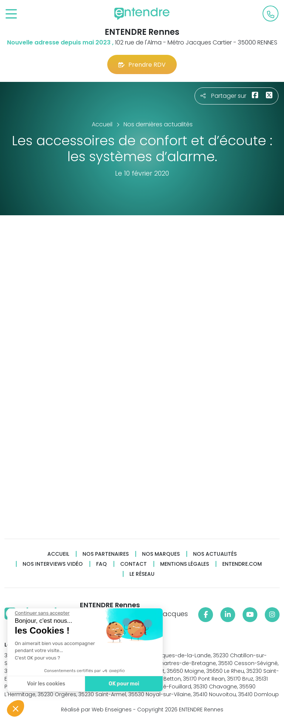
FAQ (101, 564)
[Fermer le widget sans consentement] (41, 613)
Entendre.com (242, 564)
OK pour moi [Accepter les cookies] (123, 684)
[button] (15, 708)
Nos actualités (215, 554)
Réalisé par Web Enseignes (96, 709)
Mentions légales (184, 564)
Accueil (58, 554)
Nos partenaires (105, 554)
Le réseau (142, 574)
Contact (133, 564)
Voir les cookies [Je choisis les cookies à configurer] (45, 684)
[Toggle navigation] (11, 14)
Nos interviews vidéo (53, 564)
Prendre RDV (142, 64)
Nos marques (161, 554)
